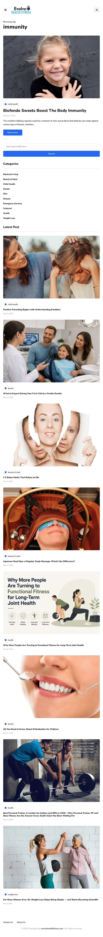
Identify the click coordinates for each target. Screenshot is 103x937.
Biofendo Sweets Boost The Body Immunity (44, 110)
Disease (6, 198)
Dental (6, 189)
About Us (21, 922)
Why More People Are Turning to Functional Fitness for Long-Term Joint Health (43, 645)
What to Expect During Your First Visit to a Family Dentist (32, 393)
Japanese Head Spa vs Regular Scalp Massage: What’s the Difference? (39, 561)
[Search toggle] (97, 10)
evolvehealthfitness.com (52, 928)
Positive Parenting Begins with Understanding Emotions (31, 309)
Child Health (9, 184)
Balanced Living (10, 174)
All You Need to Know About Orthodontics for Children (31, 729)
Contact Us (8, 922)
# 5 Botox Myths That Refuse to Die (21, 477)
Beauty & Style (10, 179)
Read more (12, 132)
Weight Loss (9, 218)
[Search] (51, 146)
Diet (5, 193)
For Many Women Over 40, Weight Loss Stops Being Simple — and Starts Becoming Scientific (50, 899)
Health (6, 213)
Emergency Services (12, 203)
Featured (7, 208)
